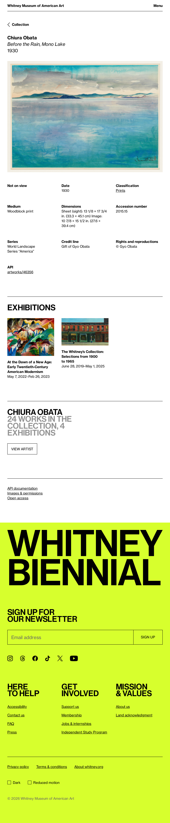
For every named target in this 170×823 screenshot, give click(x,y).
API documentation (22, 488)
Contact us (16, 715)
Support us (70, 706)
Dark (13, 782)
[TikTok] (48, 658)
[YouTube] (73, 658)
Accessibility (17, 706)
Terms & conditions (51, 767)
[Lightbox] (85, 116)
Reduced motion (44, 782)
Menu (158, 5)
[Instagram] (10, 658)
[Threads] (23, 658)
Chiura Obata (22, 37)
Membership (71, 715)
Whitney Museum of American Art (35, 5)
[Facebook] (35, 658)
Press (12, 732)
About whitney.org (88, 767)
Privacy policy (18, 767)
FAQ (10, 723)
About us (123, 706)
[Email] (70, 637)
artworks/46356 (20, 272)
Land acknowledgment (134, 715)
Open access (17, 498)
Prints (120, 190)
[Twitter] (60, 658)
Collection (20, 24)
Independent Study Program (84, 732)
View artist (22, 449)
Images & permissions (25, 493)
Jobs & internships (76, 723)
